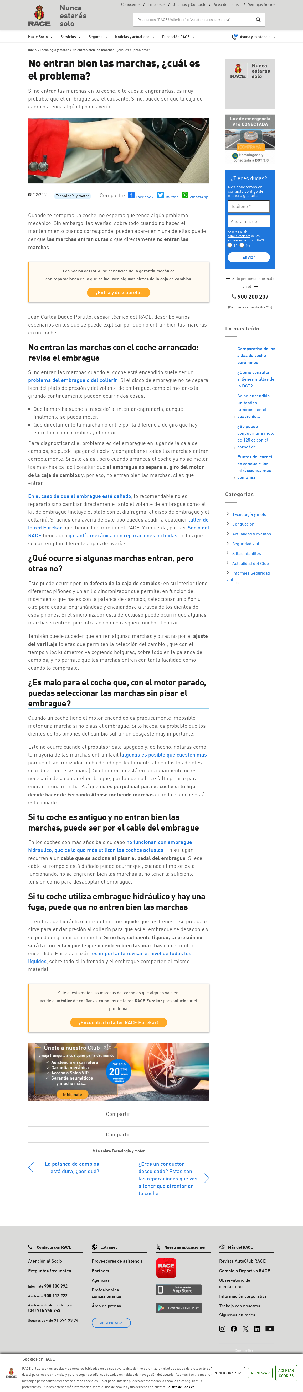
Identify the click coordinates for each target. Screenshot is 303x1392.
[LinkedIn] (257, 1329)
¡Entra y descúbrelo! (119, 293)
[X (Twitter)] (245, 1329)
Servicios (68, 36)
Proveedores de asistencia (117, 1264)
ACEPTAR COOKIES (286, 1373)
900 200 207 (253, 296)
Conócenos (130, 5)
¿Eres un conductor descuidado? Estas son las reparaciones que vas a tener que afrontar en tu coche (167, 1181)
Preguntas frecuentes (49, 1273)
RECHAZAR (260, 1373)
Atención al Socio (45, 1264)
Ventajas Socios (261, 5)
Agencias (101, 1283)
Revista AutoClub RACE (242, 1264)
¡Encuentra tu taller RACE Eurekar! (119, 1025)
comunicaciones (239, 236)
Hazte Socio (38, 36)
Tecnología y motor (72, 196)
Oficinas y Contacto (189, 5)
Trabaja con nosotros (239, 1308)
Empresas (156, 5)
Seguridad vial (245, 543)
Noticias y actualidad (132, 36)
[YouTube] (269, 1329)
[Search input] (193, 19)
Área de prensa (227, 5)
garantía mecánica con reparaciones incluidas (123, 537)
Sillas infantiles (246, 553)
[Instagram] (222, 1329)
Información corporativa (243, 1299)
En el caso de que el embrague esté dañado (79, 497)
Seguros (95, 36)
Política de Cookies (180, 1387)
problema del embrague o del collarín (73, 381)
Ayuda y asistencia (255, 36)
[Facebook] (234, 1329)
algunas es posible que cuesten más (164, 756)
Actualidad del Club (250, 563)
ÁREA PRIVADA (111, 1326)
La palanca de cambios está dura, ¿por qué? (72, 1170)
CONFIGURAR (228, 1373)
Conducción (243, 523)
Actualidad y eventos (251, 533)
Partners (100, 1273)
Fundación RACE (175, 36)
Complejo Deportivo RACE (244, 1273)
